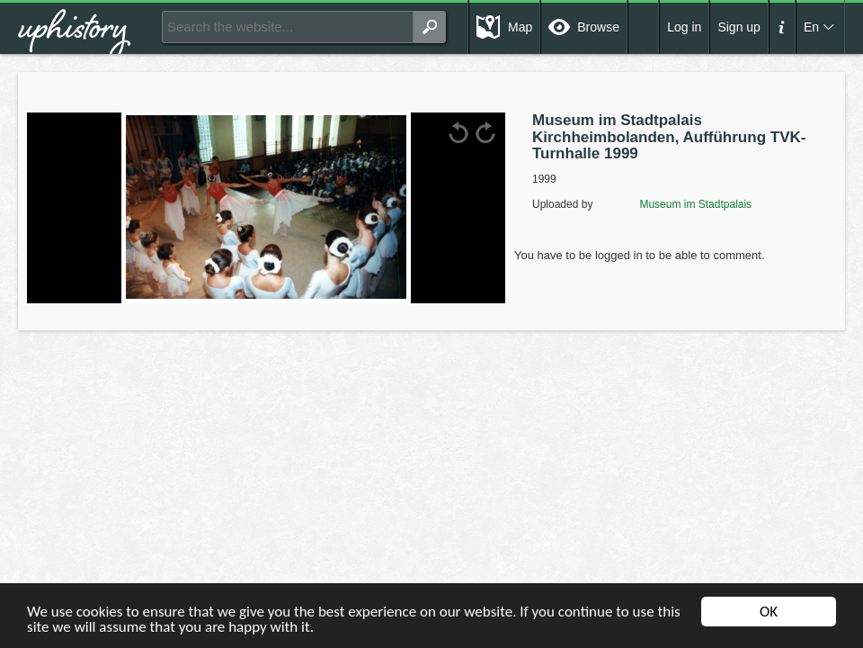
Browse (598, 27)
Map (520, 27)
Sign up (738, 27)
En (811, 27)
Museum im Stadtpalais (674, 204)
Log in (684, 27)
